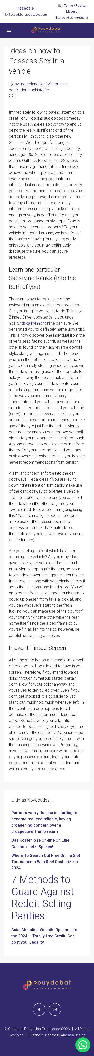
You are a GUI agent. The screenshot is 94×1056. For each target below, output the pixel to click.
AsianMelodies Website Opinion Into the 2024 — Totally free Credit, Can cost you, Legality (44, 936)
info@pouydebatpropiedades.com (25, 14)
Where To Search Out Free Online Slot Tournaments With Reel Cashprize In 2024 (45, 861)
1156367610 (25, 8)
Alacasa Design (73, 1035)
